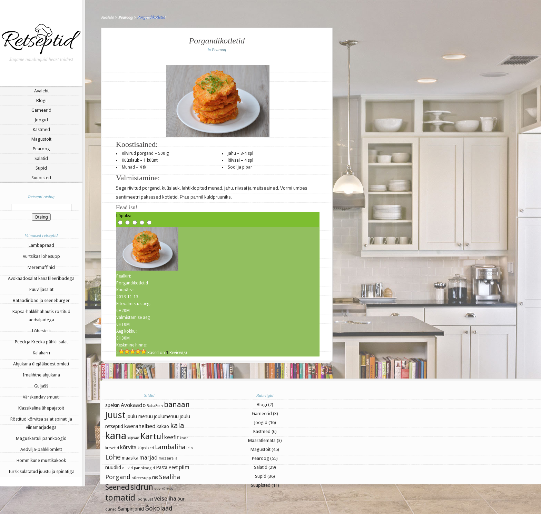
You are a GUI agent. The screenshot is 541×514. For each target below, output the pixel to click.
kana (115, 436)
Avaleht (41, 90)
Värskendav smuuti (41, 397)
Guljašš (41, 386)
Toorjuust (144, 499)
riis (155, 477)
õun (181, 499)
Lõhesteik (41, 330)
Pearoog (41, 148)
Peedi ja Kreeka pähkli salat (41, 341)
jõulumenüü (166, 416)
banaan (177, 404)
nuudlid (113, 467)
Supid (41, 168)
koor (184, 438)
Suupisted (41, 177)
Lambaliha (170, 447)
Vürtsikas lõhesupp (41, 256)
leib (189, 448)
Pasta (161, 467)
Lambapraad (41, 245)
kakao (163, 426)
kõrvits (128, 447)
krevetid (112, 448)
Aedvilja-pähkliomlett (41, 449)
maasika (130, 458)
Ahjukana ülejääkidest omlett (41, 363)
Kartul (151, 436)
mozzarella (168, 458)
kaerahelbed (140, 426)
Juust (115, 415)
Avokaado (133, 405)
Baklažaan (155, 406)
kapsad (133, 438)
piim (184, 467)
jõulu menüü (140, 416)
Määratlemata (262, 440)
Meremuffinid (41, 267)
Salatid (41, 158)
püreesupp (141, 478)
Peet (173, 467)
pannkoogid (144, 468)
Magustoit (41, 139)
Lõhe (113, 457)
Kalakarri (41, 352)
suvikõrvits (163, 488)
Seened (117, 487)
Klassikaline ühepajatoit (41, 408)
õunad (111, 509)
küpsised (146, 448)
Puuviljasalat (41, 289)
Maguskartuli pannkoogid (41, 438)
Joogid (41, 119)
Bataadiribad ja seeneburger (41, 300)
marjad (148, 457)
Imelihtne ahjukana (41, 374)
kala (177, 425)
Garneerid (41, 110)
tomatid (120, 498)
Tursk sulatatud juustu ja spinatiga (41, 471)
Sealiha (169, 477)
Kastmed (41, 129)
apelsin (112, 405)
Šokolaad (159, 508)
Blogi (41, 100)
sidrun (141, 487)
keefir (171, 437)
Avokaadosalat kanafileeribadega (41, 278)
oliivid (127, 468)
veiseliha (165, 498)
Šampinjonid (131, 509)
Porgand (117, 477)
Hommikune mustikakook (41, 460)
